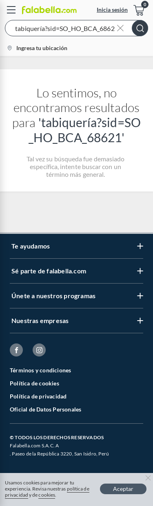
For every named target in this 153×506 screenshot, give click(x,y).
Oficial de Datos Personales (45, 409)
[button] (76, 30)
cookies (46, 495)
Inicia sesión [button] (112, 9)
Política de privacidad (38, 396)
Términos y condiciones (40, 370)
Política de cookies (34, 383)
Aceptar (123, 488)
